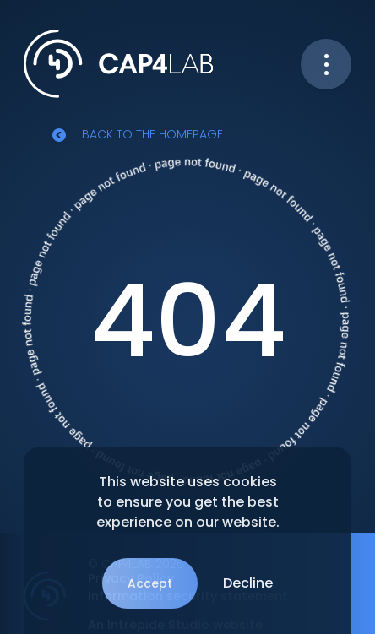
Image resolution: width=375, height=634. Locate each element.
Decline (248, 583)
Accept (150, 583)
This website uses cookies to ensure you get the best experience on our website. (188, 502)
